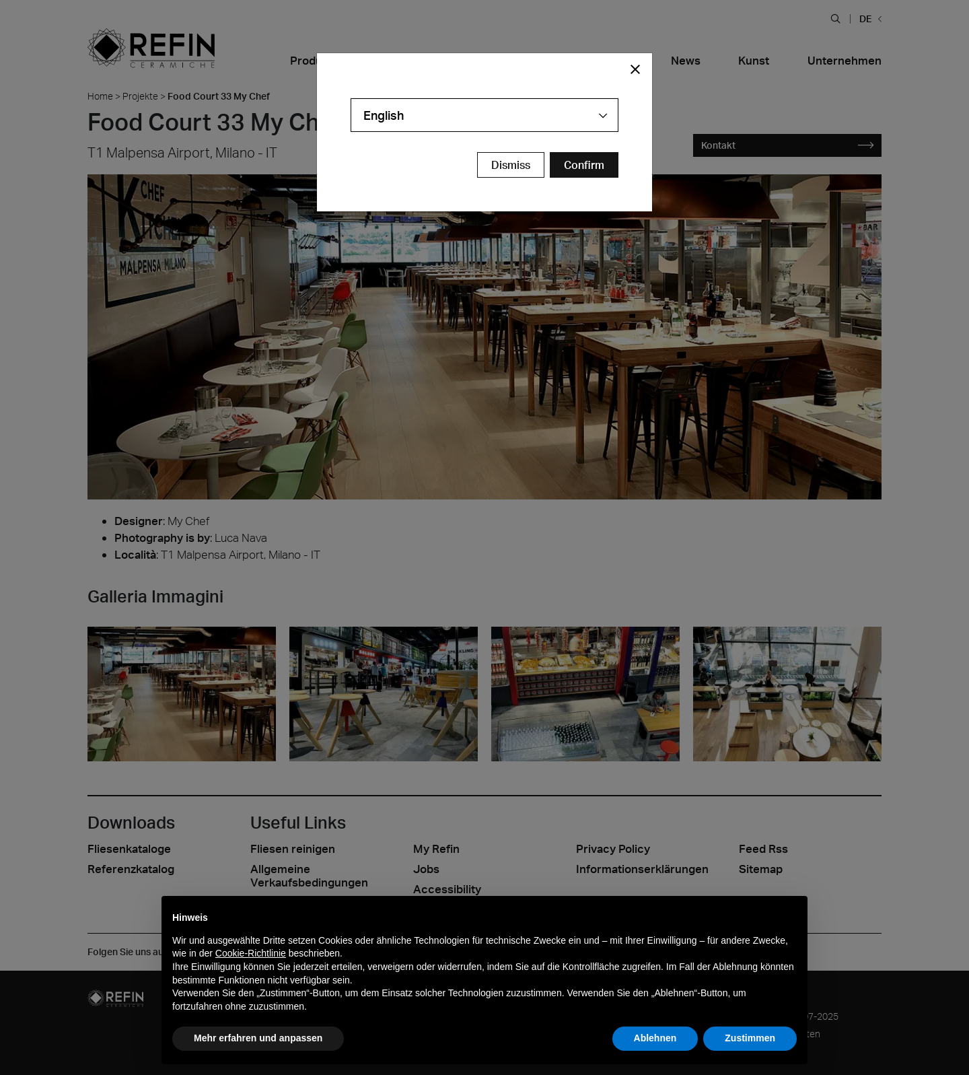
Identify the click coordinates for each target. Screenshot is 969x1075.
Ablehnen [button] (655, 1038)
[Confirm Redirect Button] (584, 165)
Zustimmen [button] (750, 1038)
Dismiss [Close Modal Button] (510, 165)
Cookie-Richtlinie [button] (250, 953)
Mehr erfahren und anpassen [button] (258, 1038)
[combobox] (484, 115)
